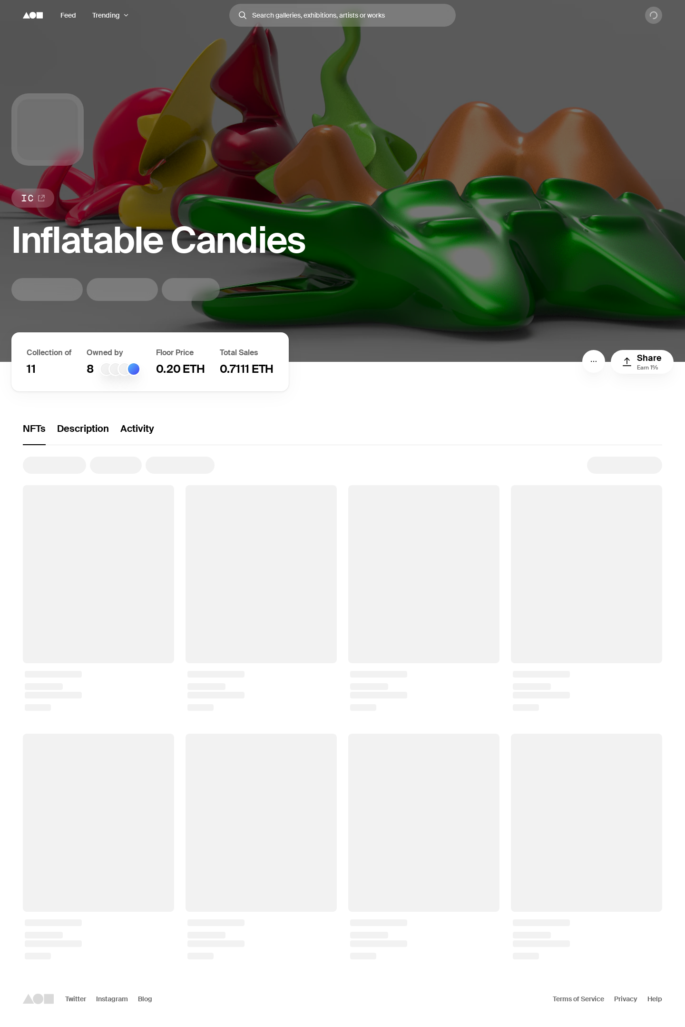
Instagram (112, 999)
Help (654, 999)
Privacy (625, 999)
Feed (68, 15)
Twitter (75, 999)
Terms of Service (578, 999)
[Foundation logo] (33, 15)
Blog (145, 999)
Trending (106, 15)
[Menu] (593, 361)
